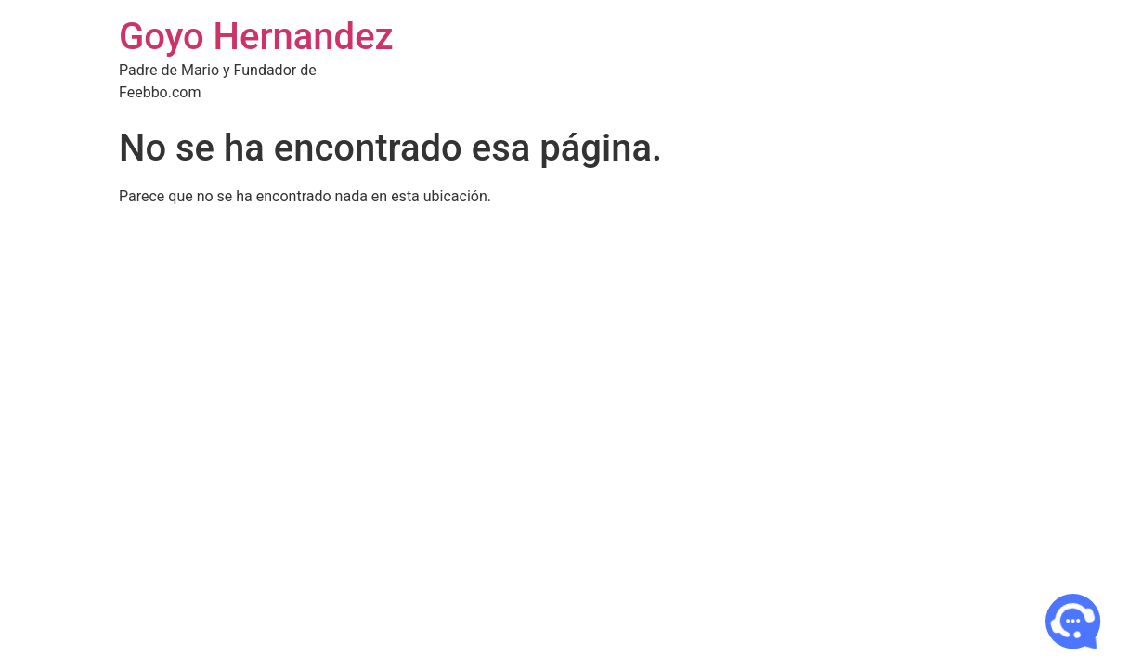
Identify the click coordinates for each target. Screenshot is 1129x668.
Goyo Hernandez (256, 36)
